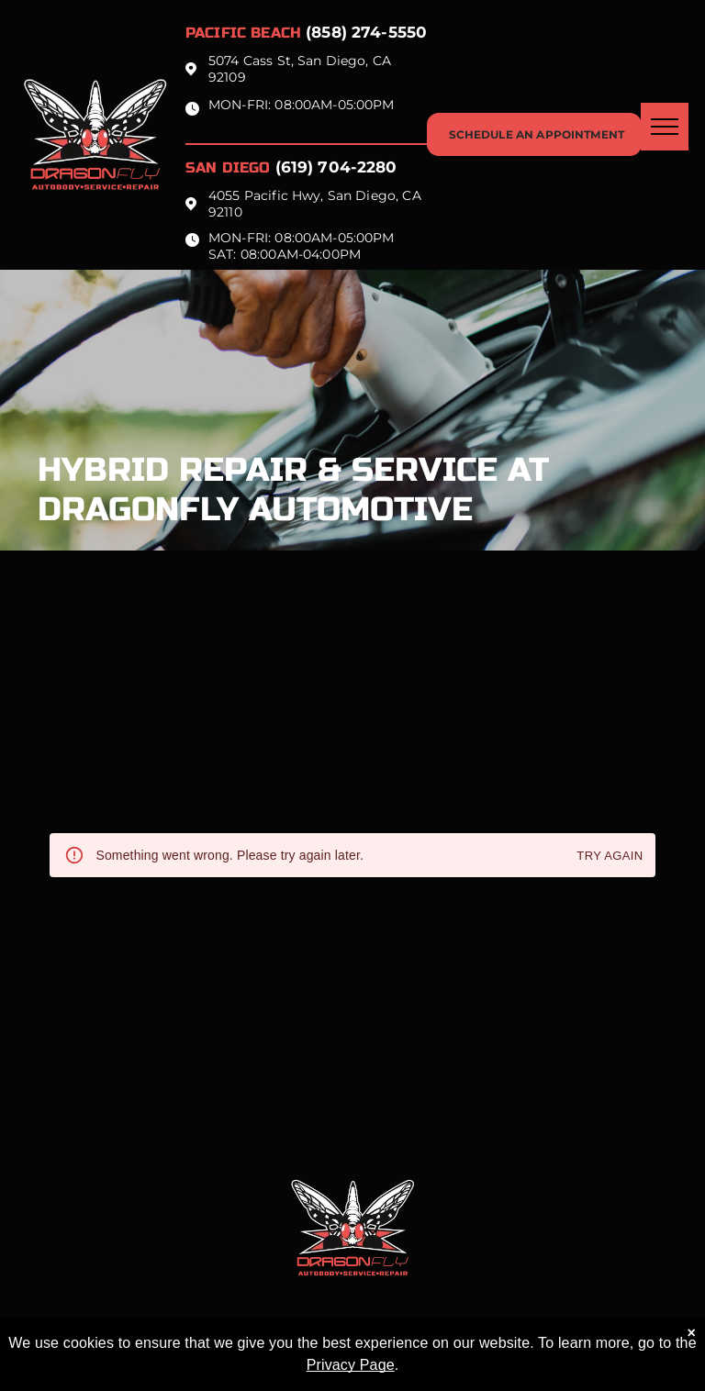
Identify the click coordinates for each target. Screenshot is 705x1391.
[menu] (664, 126)
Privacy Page (351, 1365)
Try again (609, 856)
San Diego (227, 167)
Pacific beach (243, 32)
